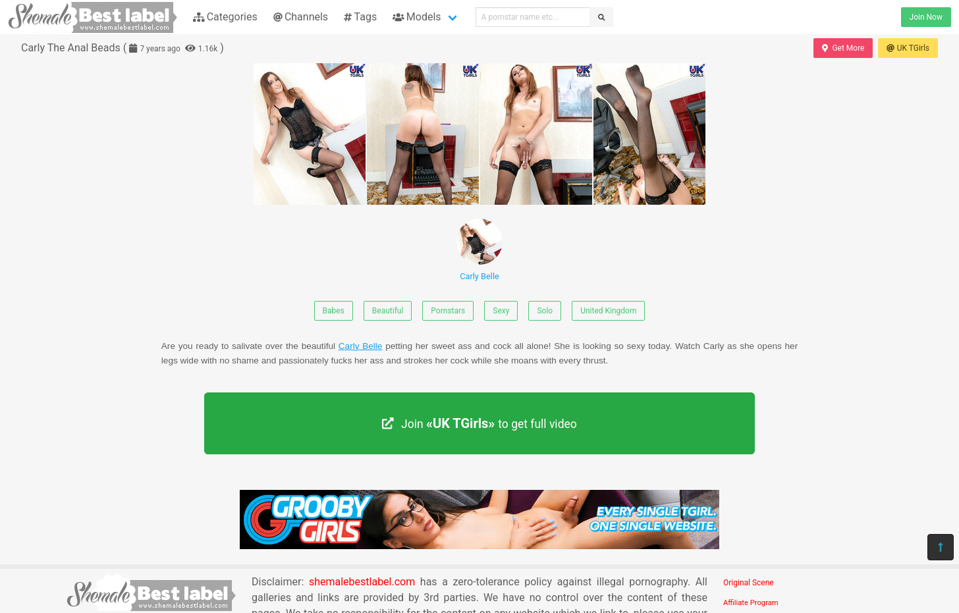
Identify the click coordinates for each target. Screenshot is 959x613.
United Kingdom (608, 310)
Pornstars (448, 310)
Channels (300, 17)
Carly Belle (479, 250)
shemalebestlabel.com (362, 581)
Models (417, 17)
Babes (333, 310)
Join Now (926, 17)
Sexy (501, 310)
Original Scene (748, 582)
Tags (360, 17)
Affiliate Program (751, 603)
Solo (545, 310)
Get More (843, 48)
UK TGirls (908, 48)
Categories (225, 17)
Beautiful (388, 310)
